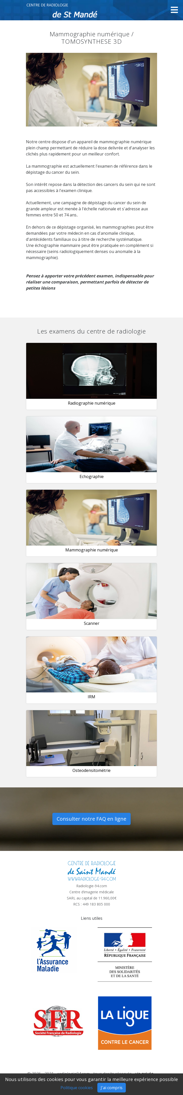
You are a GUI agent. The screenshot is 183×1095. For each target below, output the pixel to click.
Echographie (92, 476)
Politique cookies (76, 1087)
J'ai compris (112, 1087)
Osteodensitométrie (91, 770)
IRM (91, 697)
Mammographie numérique (91, 550)
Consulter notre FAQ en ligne (91, 818)
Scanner (91, 623)
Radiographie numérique (91, 403)
